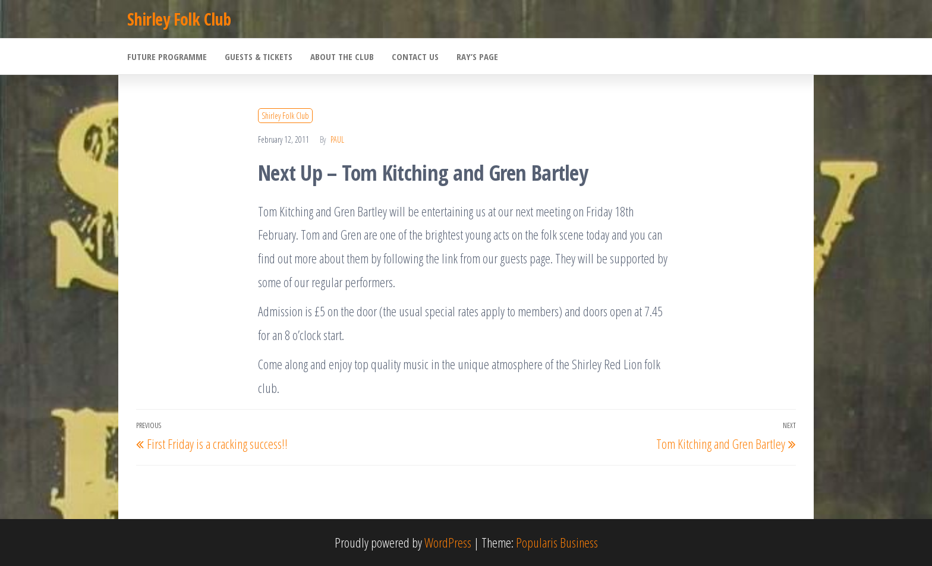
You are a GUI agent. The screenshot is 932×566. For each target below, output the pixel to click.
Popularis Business (557, 542)
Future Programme (167, 56)
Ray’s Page (477, 56)
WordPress (447, 542)
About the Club (342, 56)
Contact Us (415, 56)
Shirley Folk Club (179, 19)
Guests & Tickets (258, 56)
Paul (337, 139)
